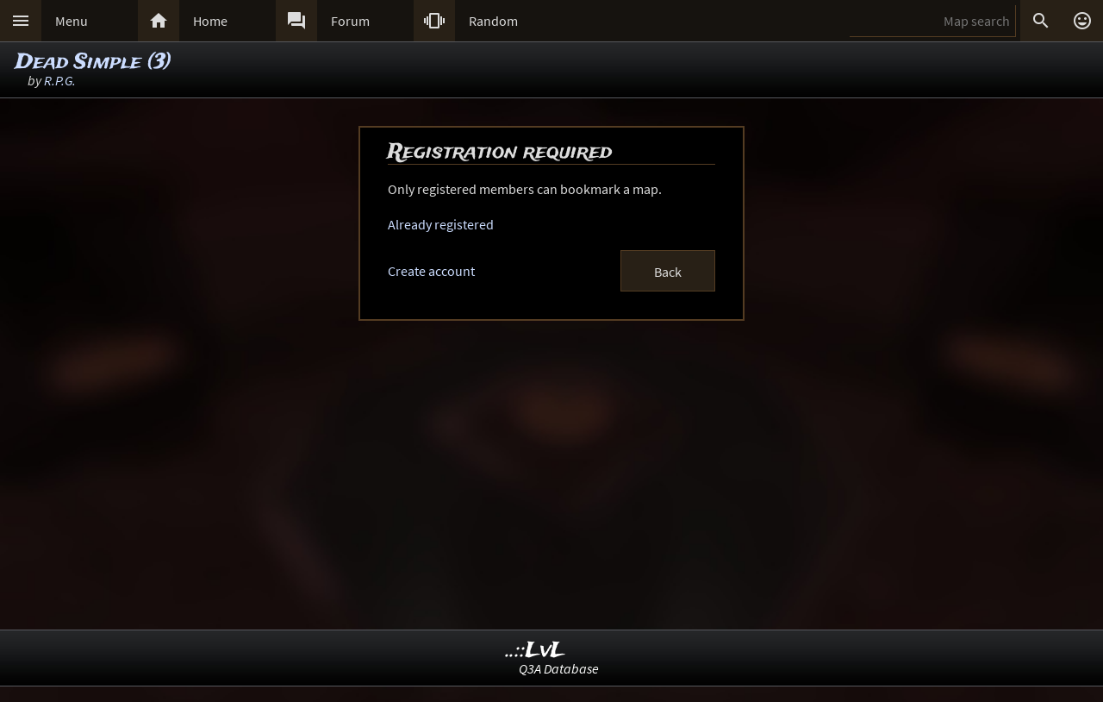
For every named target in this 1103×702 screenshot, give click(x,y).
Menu (71, 20)
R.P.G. (60, 80)
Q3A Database (559, 668)
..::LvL (535, 651)
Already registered (441, 224)
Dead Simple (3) (93, 62)
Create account (431, 270)
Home (210, 20)
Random (493, 20)
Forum (350, 20)
